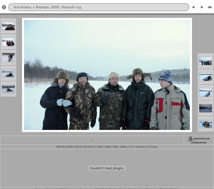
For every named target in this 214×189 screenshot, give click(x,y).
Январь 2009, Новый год (58, 7)
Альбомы (22, 7)
